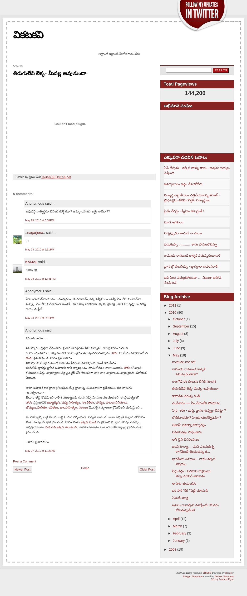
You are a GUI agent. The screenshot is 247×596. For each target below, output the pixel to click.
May (176, 355)
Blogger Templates (193, 576)
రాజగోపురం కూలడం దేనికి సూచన (194, 381)
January (179, 541)
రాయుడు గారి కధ (183, 362)
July (176, 341)
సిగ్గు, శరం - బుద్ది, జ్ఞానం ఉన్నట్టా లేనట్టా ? (199, 410)
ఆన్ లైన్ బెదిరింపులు (185, 439)
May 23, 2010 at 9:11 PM (39, 249)
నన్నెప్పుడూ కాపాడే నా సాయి (183, 233)
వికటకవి (28, 34)
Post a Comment (24, 461)
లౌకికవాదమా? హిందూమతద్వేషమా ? (196, 417)
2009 (172, 549)
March (177, 526)
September (181, 326)
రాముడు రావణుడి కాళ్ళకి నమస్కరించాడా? (192, 255)
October (179, 319)
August (178, 334)
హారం (115, 353)
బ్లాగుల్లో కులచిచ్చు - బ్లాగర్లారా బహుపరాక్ (190, 266)
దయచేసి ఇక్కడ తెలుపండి (61, 427)
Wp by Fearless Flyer (222, 579)
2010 (172, 312)
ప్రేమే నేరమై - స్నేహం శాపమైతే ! (184, 211)
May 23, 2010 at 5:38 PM (39, 220)
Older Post (147, 469)
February (179, 533)
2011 (172, 305)
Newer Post (22, 469)
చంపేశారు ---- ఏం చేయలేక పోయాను (196, 403)
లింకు (29, 358)
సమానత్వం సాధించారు (187, 432)
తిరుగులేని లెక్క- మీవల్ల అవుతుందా (49, 73)
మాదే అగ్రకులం (173, 222)
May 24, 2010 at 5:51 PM (39, 318)
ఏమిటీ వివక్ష (180, 498)
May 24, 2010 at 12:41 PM (40, 278)
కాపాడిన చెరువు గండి (186, 396)
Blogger (229, 572)
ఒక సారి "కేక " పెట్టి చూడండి (190, 490)
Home (85, 468)
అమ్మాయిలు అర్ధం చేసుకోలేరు (183, 184)
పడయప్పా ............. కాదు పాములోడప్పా (190, 244)
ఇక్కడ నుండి (88, 422)
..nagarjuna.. (35, 233)
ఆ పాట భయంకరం (184, 483)
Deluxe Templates (224, 576)
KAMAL (31, 262)
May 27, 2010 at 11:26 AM (40, 450)
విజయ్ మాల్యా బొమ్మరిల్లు (189, 425)
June (176, 348)
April (176, 519)
